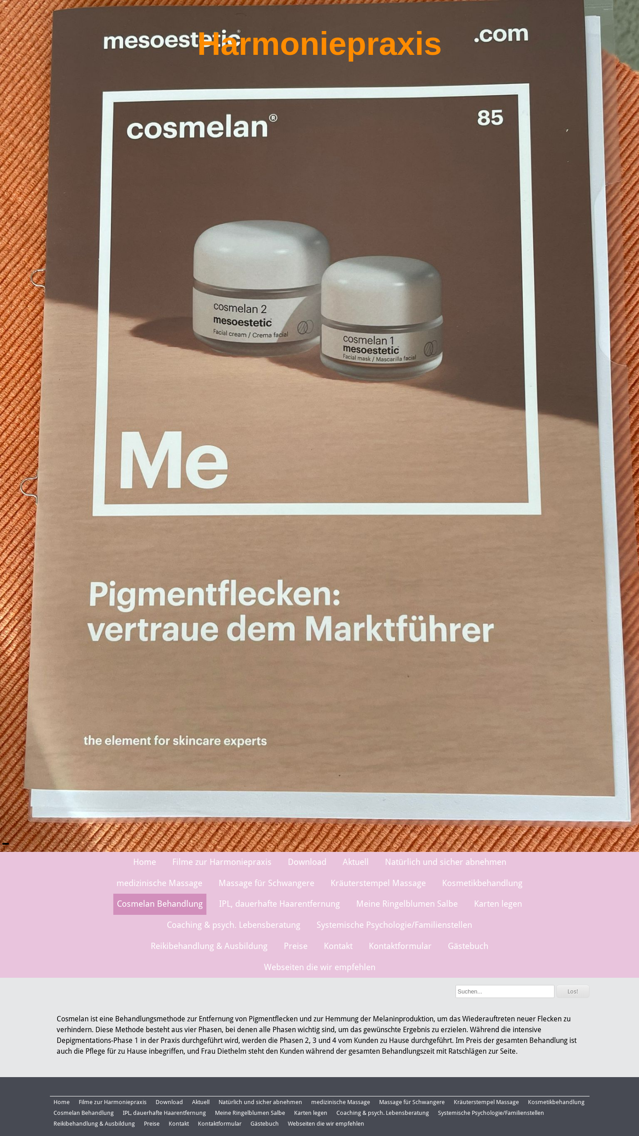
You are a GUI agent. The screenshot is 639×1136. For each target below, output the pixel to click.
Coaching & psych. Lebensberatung (233, 925)
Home (144, 862)
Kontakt (338, 946)
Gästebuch (468, 946)
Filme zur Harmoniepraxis (222, 862)
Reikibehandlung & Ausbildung (209, 946)
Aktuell (356, 862)
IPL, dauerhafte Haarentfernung (279, 904)
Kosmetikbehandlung (482, 883)
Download (307, 862)
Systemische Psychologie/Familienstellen (394, 925)
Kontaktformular (400, 946)
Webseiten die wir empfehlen (319, 967)
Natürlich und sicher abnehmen (445, 862)
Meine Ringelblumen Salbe (407, 904)
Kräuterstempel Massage (378, 883)
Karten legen (498, 904)
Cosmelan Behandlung (160, 904)
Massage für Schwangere (266, 883)
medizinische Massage (159, 883)
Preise (296, 946)
